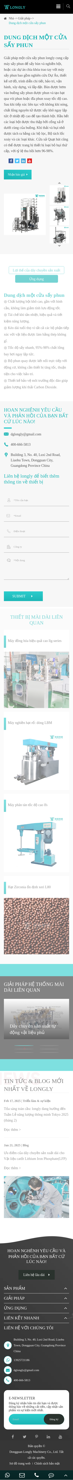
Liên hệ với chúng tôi (28, 1327)
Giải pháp (24, 18)
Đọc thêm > (12, 1131)
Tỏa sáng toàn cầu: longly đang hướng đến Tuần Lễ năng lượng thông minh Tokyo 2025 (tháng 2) (36, 1116)
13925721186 (17, 1360)
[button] (59, 182)
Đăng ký (54, 1419)
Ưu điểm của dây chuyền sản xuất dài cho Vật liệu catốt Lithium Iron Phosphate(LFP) (35, 1157)
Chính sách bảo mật (47, 1463)
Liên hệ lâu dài (36, 1275)
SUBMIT (23, 597)
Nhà (11, 18)
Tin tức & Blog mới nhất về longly (33, 1086)
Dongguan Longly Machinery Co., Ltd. (33, 1451)
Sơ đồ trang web (19, 1463)
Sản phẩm (14, 1288)
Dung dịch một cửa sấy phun (27, 23)
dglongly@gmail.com (22, 434)
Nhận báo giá (18, 174)
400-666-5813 (17, 444)
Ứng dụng (15, 1308)
